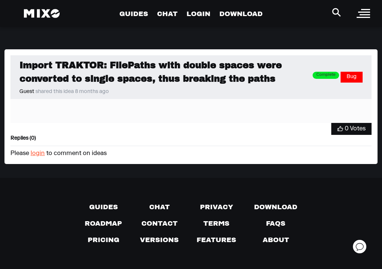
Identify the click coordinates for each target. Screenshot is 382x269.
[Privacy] (216, 207)
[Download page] (275, 207)
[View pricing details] (103, 240)
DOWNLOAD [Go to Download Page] (241, 13)
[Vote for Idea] (351, 129)
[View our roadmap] (103, 223)
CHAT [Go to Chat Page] (167, 13)
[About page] (276, 240)
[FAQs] (275, 223)
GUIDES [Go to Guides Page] (133, 13)
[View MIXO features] (216, 240)
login (38, 154)
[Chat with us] (159, 207)
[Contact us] (159, 223)
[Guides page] (103, 207)
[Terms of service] (216, 223)
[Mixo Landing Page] (42, 13)
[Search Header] (336, 12)
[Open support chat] (359, 246)
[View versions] (159, 240)
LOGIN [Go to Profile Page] (198, 13)
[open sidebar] (363, 13)
